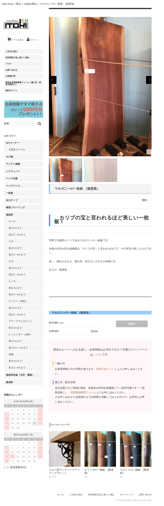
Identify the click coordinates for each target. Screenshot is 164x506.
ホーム (60, 494)
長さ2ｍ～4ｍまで (18, 347)
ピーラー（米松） (18, 301)
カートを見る (15, 38)
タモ (11, 261)
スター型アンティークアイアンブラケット (64, 471)
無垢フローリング (15, 207)
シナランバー (13, 171)
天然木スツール (17, 149)
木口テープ (12, 200)
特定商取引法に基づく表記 (17, 57)
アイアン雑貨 (13, 164)
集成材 (9, 382)
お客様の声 (10, 76)
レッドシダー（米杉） (20, 334)
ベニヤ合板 (12, 178)
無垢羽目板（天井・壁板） (20, 375)
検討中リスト (11, 90)
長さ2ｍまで (15, 228)
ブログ (8, 64)
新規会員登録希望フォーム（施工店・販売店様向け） (23, 83)
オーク (12, 221)
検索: (7, 123)
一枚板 (9, 193)
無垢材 (9, 214)
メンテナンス (13, 185)
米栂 (11, 354)
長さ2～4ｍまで (17, 234)
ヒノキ (12, 281)
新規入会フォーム (106, 368)
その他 (9, 156)
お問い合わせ (11, 70)
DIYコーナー (12, 142)
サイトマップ (126, 494)
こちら (97, 354)
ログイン (34, 40)
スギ (11, 241)
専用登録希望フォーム (83, 392)
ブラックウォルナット (20, 321)
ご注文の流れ (11, 51)
